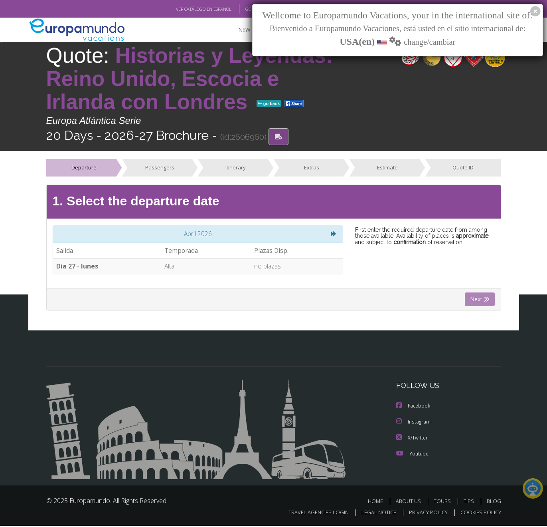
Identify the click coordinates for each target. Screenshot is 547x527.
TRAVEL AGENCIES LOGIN (310, 514)
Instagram (413, 423)
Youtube (412, 454)
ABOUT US (410, 502)
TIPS (470, 502)
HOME (378, 502)
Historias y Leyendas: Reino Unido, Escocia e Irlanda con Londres (189, 79)
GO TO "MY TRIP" (249, 9)
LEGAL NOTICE (373, 514)
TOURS (444, 502)
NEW (236, 30)
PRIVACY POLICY (424, 514)
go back (269, 103)
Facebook (413, 407)
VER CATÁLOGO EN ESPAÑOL (185, 9)
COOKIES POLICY (479, 514)
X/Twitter (412, 438)
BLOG (493, 502)
